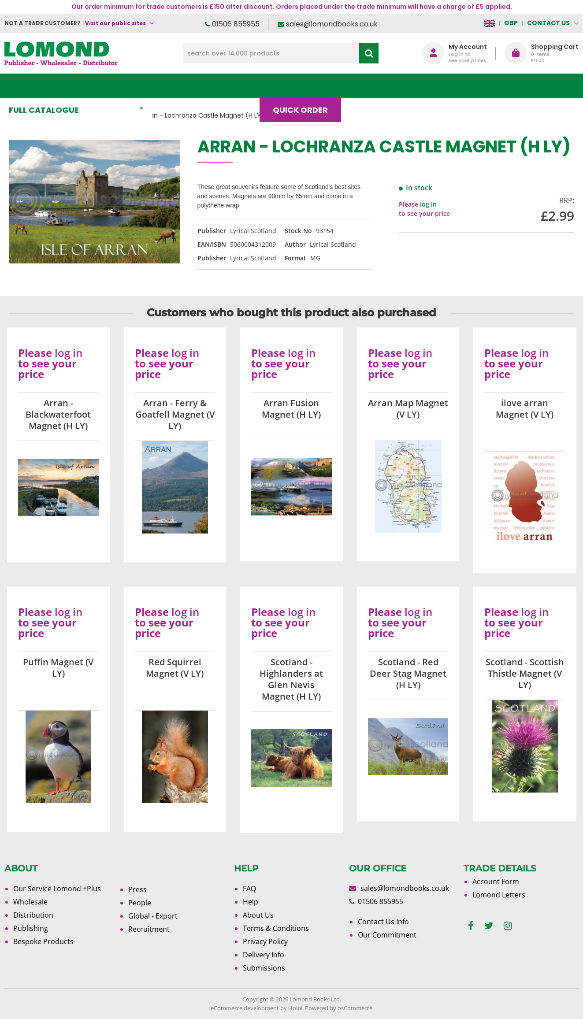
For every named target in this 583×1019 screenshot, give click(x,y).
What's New (196, 85)
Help (250, 902)
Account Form (495, 881)
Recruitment (149, 929)
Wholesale (30, 902)
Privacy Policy (265, 941)
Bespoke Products (43, 941)
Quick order (304, 85)
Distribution (33, 915)
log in (428, 204)
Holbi (295, 1008)
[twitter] (488, 925)
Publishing (30, 928)
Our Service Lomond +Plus (57, 888)
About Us (427, 85)
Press (137, 889)
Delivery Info (263, 955)
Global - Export (153, 916)
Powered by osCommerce (338, 1008)
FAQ (249, 888)
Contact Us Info (383, 921)
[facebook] (471, 925)
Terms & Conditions (276, 928)
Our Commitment (387, 935)
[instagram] (508, 925)
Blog (369, 85)
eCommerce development (245, 1008)
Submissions (264, 968)
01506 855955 (236, 24)
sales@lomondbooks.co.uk (332, 24)
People (139, 903)
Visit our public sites (115, 23)
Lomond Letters (498, 895)
